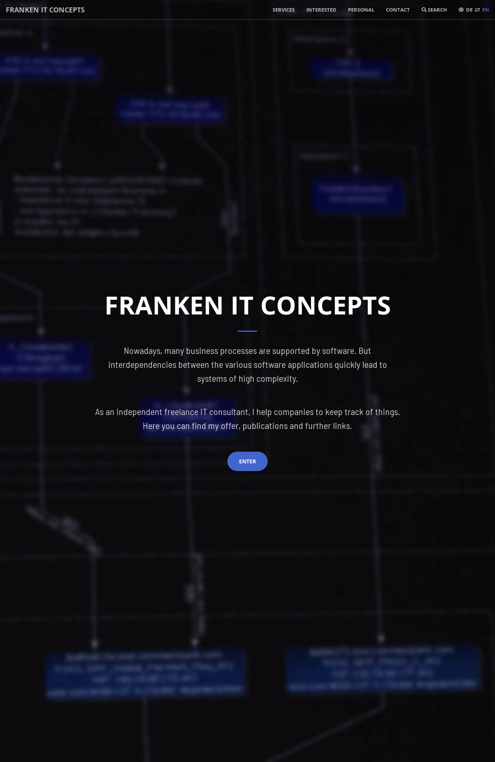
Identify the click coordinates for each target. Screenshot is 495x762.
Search (434, 9)
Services (284, 9)
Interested (321, 9)
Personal (361, 9)
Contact (398, 9)
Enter (247, 461)
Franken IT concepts (45, 9)
